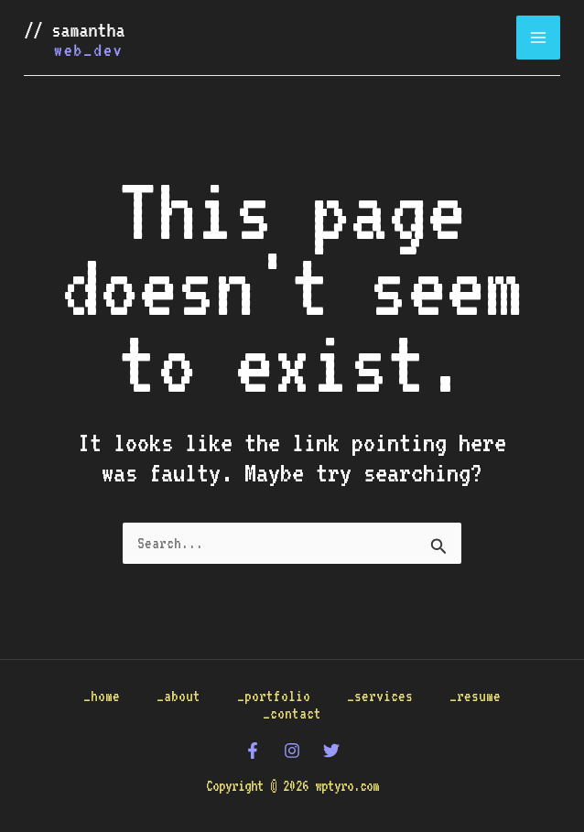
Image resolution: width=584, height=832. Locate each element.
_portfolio (273, 696)
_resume (475, 696)
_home (101, 696)
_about (178, 696)
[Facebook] (252, 750)
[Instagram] (292, 750)
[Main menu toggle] (538, 38)
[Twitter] (331, 750)
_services (380, 696)
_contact (292, 713)
